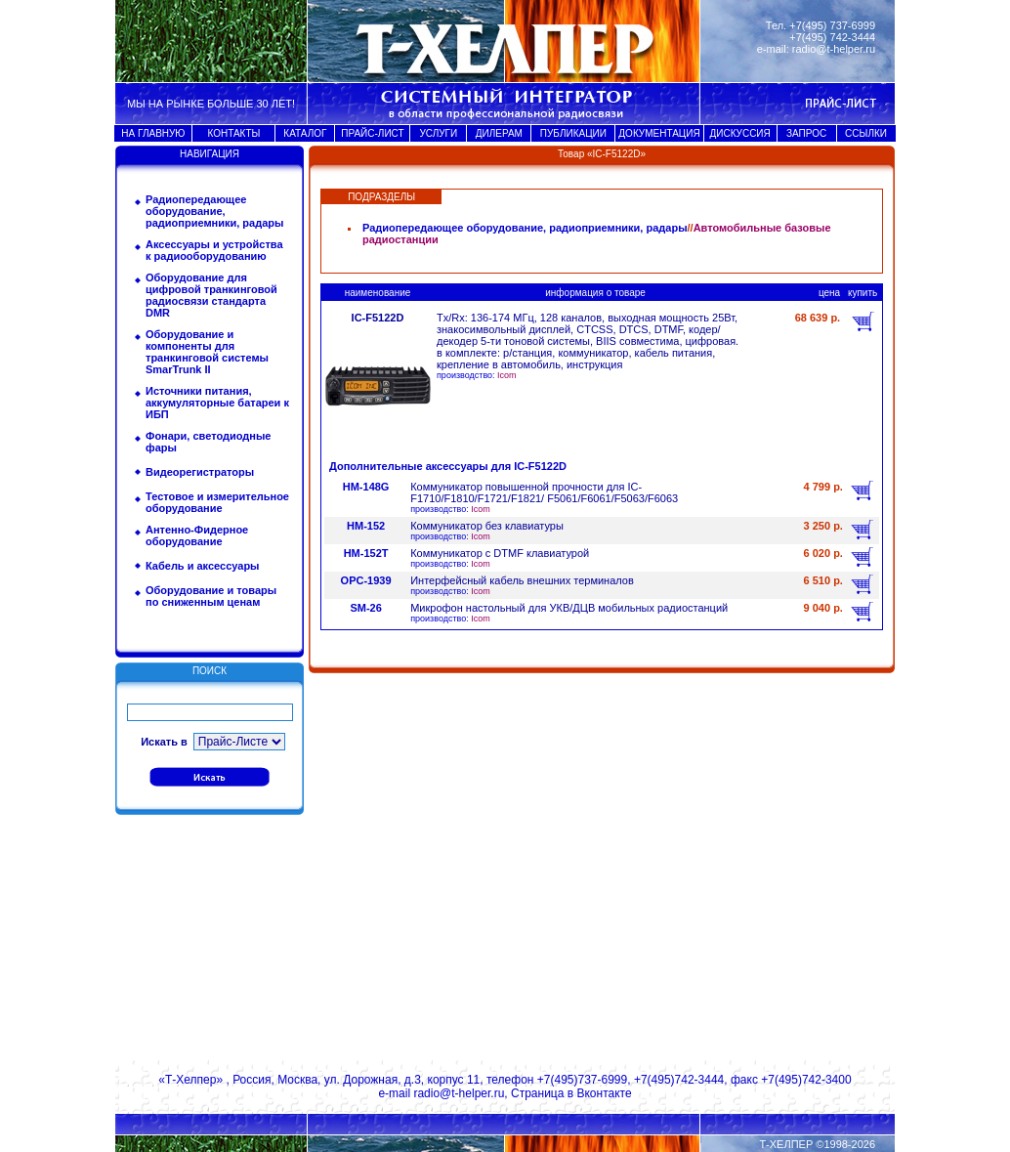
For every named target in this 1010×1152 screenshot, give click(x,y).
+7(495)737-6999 (582, 1080)
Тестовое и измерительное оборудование (217, 502)
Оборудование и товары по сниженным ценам (211, 596)
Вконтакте (603, 1093)
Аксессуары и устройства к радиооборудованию (214, 250)
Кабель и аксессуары (203, 566)
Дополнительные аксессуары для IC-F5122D (448, 466)
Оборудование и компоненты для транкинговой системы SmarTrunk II (207, 351)
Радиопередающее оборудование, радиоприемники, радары (214, 211)
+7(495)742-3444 (679, 1080)
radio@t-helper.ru (833, 49)
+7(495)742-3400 (806, 1080)
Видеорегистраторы (200, 472)
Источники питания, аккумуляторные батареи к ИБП (217, 402)
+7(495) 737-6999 (832, 25)
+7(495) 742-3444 (832, 37)
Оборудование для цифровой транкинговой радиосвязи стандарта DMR (211, 295)
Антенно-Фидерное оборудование (197, 535)
